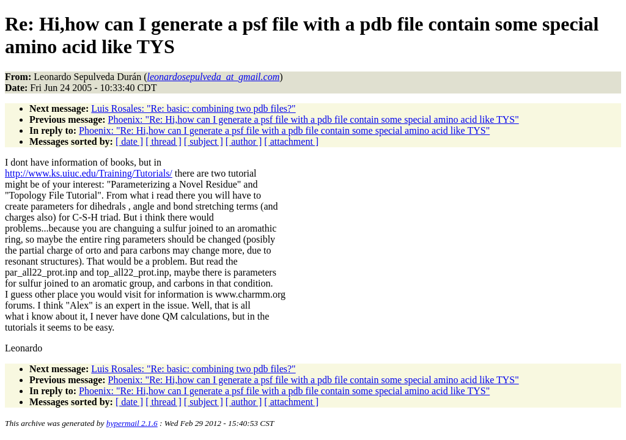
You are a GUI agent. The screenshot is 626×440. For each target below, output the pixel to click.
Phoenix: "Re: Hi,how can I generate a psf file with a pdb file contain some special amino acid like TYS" (313, 119)
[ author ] (244, 141)
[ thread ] (163, 141)
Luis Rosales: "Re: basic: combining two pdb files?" (193, 108)
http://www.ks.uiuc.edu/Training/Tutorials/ (88, 173)
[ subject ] (203, 141)
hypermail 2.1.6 (132, 423)
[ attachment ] (291, 141)
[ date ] (129, 141)
